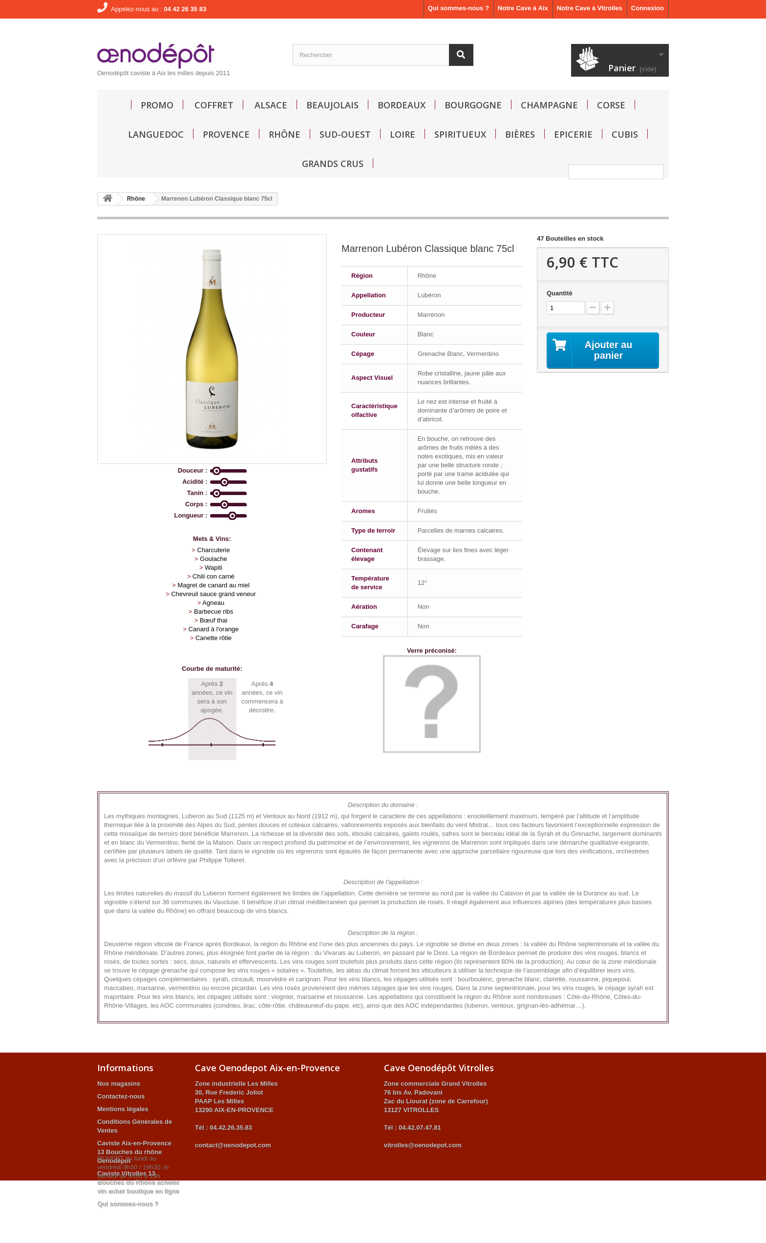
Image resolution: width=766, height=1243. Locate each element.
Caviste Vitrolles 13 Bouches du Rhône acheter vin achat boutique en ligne (138, 1182)
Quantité (560, 293)
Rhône (284, 134)
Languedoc (156, 134)
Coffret (214, 105)
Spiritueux (460, 134)
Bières (520, 134)
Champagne (549, 105)
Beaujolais (332, 105)
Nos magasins (118, 1083)
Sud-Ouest (345, 134)
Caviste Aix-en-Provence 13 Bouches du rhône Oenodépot (134, 1151)
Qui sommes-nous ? (458, 8)
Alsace (271, 105)
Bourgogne (473, 105)
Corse (611, 105)
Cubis (625, 134)
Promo (157, 105)
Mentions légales (123, 1109)
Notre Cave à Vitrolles (589, 8)
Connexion (647, 8)
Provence (226, 134)
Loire (402, 134)
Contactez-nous (121, 1096)
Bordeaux (402, 105)
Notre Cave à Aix (523, 8)
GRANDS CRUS (332, 163)
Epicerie (573, 134)
